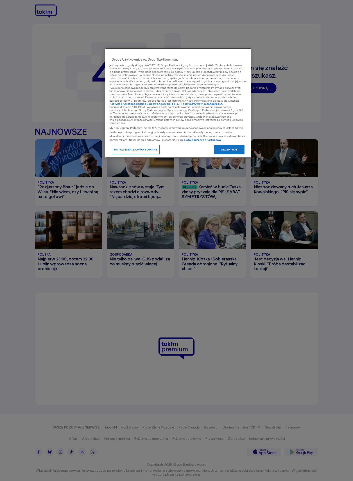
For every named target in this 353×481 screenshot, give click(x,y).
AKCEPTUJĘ (229, 149)
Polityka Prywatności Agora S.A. (202, 103)
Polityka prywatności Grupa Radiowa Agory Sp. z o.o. (144, 103)
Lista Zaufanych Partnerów (202, 139)
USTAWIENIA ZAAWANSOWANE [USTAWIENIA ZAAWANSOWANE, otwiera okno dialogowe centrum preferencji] (135, 149)
